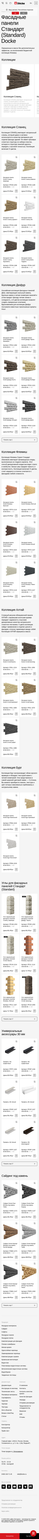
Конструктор (6, 1427)
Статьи (4, 1419)
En (31, 3)
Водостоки (5, 1365)
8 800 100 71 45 (7, 1477)
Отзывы (22, 1420)
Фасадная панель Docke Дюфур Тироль (27, 338)
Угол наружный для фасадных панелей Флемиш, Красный (27, 959)
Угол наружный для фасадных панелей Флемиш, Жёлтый (9, 999)
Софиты (4, 1335)
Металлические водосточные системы (14, 1372)
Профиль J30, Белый (9, 1103)
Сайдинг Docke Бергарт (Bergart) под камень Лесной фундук (10, 1247)
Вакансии (23, 1414)
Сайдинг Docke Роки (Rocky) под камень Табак (9, 1207)
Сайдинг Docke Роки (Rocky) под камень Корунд (27, 1207)
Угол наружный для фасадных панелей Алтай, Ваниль (9, 959)
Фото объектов (7, 1413)
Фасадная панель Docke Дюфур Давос (27, 419)
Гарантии (5, 1404)
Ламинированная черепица (11, 1356)
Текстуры (5, 1410)
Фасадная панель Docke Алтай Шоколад (28, 661)
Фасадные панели (8, 1338)
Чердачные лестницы (9, 1378)
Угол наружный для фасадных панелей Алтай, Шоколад (27, 999)
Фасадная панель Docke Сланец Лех (27, 218)
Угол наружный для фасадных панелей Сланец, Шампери (9, 919)
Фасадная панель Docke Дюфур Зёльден (10, 419)
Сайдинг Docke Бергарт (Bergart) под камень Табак (28, 1247)
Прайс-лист (5, 1434)
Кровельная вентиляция (10, 1362)
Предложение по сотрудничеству (12, 1503)
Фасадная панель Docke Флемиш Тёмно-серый (28, 585)
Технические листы (8, 1394)
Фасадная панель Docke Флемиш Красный (8, 504)
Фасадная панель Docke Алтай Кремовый (10, 702)
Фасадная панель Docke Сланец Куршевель (8, 259)
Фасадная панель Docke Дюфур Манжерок (8, 339)
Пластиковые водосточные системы (14, 1369)
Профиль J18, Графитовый (7, 1064)
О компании (24, 1388)
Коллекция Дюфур (13, 285)
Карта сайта (5, 1514)
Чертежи (4, 1407)
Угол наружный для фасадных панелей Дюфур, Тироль (27, 919)
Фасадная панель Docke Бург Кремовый (28, 817)
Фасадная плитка (7, 1341)
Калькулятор (6, 1430)
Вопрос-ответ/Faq (8, 1416)
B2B (21, 1417)
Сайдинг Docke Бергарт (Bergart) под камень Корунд (10, 1287)
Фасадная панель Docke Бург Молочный (10, 857)
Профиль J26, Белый (27, 1103)
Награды (22, 1403)
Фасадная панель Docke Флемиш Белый (28, 544)
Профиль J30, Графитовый (25, 1064)
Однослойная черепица (10, 1353)
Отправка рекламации (27, 1406)
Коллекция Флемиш (14, 452)
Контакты (23, 1391)
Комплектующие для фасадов (12, 1344)
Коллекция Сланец (14, 127)
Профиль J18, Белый (9, 1143)
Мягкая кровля (6, 1350)
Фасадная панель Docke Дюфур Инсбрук (28, 379)
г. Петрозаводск (17, 1454)
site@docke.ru (22, 1477)
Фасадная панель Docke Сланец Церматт (10, 218)
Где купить (29, 1536)
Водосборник (6, 1375)
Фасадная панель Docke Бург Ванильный (10, 817)
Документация (6, 1388)
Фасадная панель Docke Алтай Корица (27, 702)
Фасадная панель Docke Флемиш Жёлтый (28, 504)
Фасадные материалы (9, 1328)
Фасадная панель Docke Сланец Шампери (8, 179)
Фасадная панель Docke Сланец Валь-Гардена (27, 259)
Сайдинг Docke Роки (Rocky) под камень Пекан (27, 1287)
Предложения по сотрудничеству (25, 1410)
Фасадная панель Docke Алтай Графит (9, 742)
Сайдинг (4, 1331)
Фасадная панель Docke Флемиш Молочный (8, 585)
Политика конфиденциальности (12, 1510)
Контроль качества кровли (26, 1395)
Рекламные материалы (9, 1397)
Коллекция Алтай (13, 610)
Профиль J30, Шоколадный (25, 1144)
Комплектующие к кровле (10, 1359)
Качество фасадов (26, 1399)
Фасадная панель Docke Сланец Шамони (28, 178)
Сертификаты (6, 1400)
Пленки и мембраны (8, 1347)
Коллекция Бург (12, 768)
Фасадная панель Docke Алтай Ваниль (9, 661)
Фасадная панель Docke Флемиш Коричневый (8, 545)
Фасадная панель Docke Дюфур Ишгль (9, 379)
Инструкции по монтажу (10, 1391)
